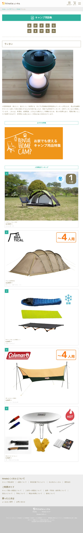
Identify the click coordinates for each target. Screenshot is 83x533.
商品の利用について (35, 493)
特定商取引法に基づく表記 (70, 518)
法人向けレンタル (55, 482)
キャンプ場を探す (8, 482)
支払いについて (7, 493)
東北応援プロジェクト (37, 482)
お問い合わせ (20, 502)
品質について (22, 482)
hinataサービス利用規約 (23, 518)
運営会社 (67, 482)
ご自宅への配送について (33, 490)
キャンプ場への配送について (12, 490)
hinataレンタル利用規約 (36, 518)
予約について (20, 493)
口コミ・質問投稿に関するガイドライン (53, 518)
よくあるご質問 (7, 502)
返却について (50, 493)
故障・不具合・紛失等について (55, 490)
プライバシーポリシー (11, 518)
